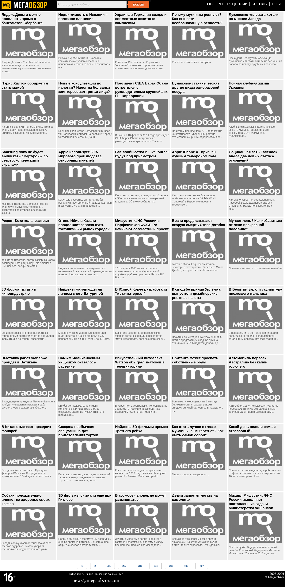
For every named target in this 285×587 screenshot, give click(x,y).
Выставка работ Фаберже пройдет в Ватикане (24, 360)
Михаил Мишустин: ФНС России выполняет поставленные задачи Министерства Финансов (251, 501)
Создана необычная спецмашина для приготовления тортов (78, 431)
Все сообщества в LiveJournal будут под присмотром (142, 154)
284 (156, 565)
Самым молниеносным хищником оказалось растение (79, 362)
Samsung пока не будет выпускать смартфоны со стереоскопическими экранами (25, 158)
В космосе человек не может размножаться (140, 497)
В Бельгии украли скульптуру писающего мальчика (255, 291)
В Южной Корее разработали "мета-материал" (141, 291)
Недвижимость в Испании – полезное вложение (83, 17)
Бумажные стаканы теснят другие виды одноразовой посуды (195, 87)
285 (171, 565)
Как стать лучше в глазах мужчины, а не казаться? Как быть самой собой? (198, 431)
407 (201, 565)
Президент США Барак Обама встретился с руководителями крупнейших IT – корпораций (141, 89)
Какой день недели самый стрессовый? (252, 429)
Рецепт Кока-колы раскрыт (26, 221)
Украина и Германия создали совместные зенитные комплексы (141, 19)
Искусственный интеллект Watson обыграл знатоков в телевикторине (140, 362)
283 (140, 565)
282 (124, 565)
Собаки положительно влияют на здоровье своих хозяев (26, 499)
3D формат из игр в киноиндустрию (19, 291)
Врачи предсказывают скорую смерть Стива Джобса (198, 223)
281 (109, 565)
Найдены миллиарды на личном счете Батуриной (80, 291)
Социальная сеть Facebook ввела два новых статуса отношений (253, 156)
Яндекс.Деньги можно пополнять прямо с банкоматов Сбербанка (22, 19)
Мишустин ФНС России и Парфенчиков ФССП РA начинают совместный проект (142, 225)
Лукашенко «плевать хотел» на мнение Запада (254, 17)
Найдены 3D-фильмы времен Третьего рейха (141, 429)
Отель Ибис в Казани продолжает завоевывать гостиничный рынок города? (84, 225)
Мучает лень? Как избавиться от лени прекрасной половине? (255, 225)
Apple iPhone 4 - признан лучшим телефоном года (194, 154)
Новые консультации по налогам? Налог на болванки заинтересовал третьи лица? (84, 87)
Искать (138, 4)
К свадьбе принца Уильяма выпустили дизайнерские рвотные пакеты (196, 293)
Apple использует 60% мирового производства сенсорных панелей (80, 156)
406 (186, 565)
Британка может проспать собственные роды (195, 360)
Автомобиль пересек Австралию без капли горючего (248, 362)
